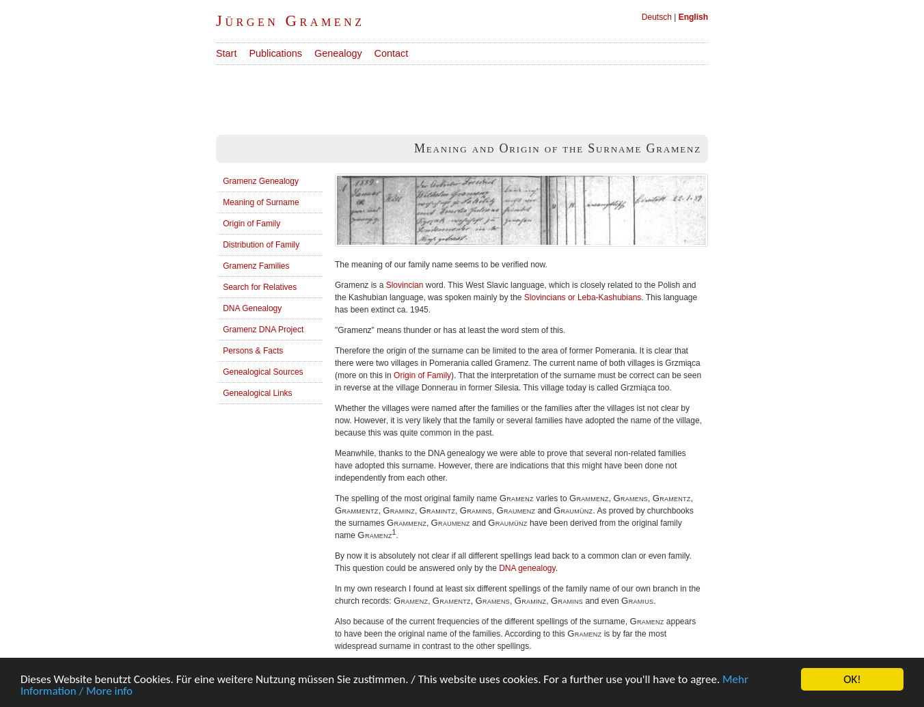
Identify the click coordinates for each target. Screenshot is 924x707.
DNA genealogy (527, 568)
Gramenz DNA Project (263, 329)
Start (226, 53)
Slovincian (405, 285)
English (693, 17)
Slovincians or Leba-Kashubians (582, 297)
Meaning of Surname (261, 202)
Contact (392, 53)
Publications (275, 53)
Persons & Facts (253, 351)
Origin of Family (251, 223)
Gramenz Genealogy (261, 181)
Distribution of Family (261, 245)
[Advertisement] (465, 95)
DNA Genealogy (252, 308)
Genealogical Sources (263, 372)
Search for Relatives (260, 287)
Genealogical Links (257, 393)
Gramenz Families (256, 266)
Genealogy (338, 53)
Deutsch (657, 17)
